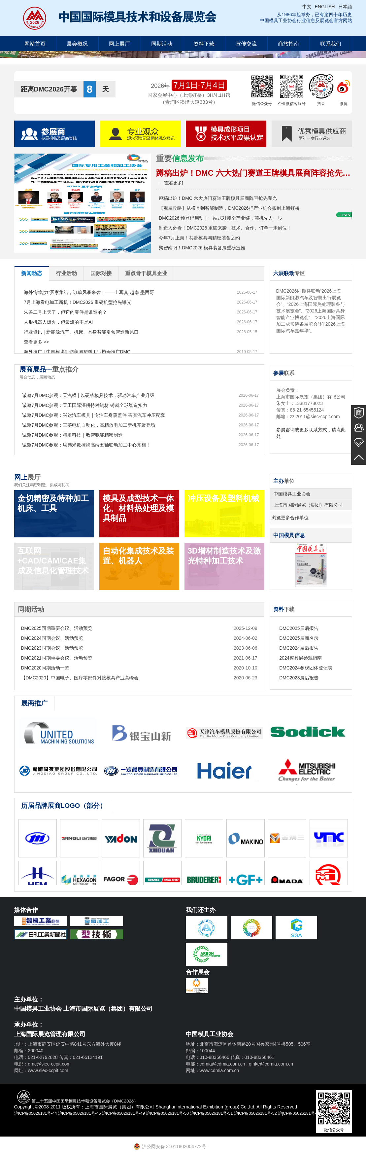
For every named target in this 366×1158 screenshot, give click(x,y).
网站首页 (35, 44)
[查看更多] (173, 183)
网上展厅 (119, 44)
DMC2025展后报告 (301, 628)
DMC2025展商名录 (301, 638)
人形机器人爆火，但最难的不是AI (60, 322)
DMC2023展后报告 (301, 677)
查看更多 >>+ (344, 254)
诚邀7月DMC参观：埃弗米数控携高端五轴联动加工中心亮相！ (88, 445)
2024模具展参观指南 (303, 658)
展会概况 (77, 44)
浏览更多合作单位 (291, 517)
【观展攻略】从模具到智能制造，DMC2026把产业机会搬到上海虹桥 (231, 208)
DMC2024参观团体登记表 (308, 667)
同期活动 (161, 44)
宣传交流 (246, 44)
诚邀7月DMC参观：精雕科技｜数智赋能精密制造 (74, 435)
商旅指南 (288, 44)
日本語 (345, 6)
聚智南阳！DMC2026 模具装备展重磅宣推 (204, 247)
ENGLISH (325, 6)
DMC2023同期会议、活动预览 (52, 648)
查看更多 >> (38, 341)
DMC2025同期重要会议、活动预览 (57, 628)
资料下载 (204, 44)
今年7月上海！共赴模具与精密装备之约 (201, 237)
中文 (306, 6)
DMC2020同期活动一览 (45, 667)
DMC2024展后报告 (301, 648)
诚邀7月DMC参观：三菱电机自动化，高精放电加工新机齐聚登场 (91, 425)
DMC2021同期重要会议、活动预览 (57, 658)
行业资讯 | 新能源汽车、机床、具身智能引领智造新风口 (83, 332)
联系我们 (330, 44)
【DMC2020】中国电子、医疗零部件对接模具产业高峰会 (80, 677)
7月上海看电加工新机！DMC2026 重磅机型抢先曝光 (80, 302)
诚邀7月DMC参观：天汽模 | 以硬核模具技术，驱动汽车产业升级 (90, 395)
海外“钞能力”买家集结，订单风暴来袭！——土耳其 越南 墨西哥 (91, 292)
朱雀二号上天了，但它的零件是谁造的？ (67, 312)
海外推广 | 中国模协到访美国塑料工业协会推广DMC (79, 351)
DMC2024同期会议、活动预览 (52, 638)
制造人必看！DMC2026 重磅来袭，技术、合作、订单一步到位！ (227, 228)
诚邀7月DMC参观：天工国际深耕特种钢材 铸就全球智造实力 (87, 405)
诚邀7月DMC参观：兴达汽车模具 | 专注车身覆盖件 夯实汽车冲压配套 (95, 415)
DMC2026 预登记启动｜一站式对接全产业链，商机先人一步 (223, 218)
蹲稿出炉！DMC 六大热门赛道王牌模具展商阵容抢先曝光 (220, 198)
